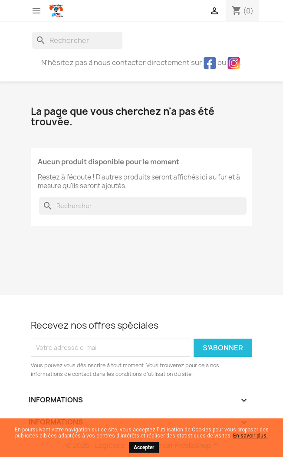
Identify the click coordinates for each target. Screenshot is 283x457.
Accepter (144, 447)
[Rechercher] (77, 40)
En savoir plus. (250, 436)
